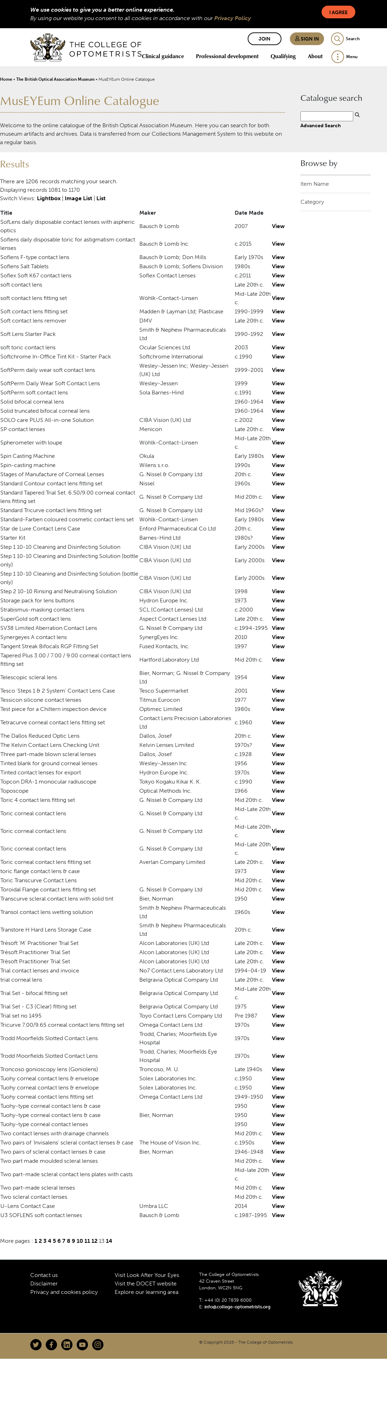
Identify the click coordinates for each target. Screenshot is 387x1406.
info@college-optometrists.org (237, 1306)
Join (265, 39)
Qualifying (283, 56)
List (101, 198)
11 (87, 1241)
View (278, 226)
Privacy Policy (232, 18)
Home (6, 79)
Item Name (314, 183)
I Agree (338, 13)
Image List (78, 198)
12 (94, 1241)
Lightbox (49, 198)
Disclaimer (44, 1283)
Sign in (307, 39)
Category (312, 201)
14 (109, 1241)
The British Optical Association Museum (55, 79)
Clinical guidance (163, 56)
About (315, 56)
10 (80, 1241)
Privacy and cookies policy (64, 1292)
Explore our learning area (146, 1292)
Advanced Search (320, 125)
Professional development (227, 56)
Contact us (44, 1275)
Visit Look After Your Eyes (147, 1275)
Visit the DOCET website (146, 1283)
